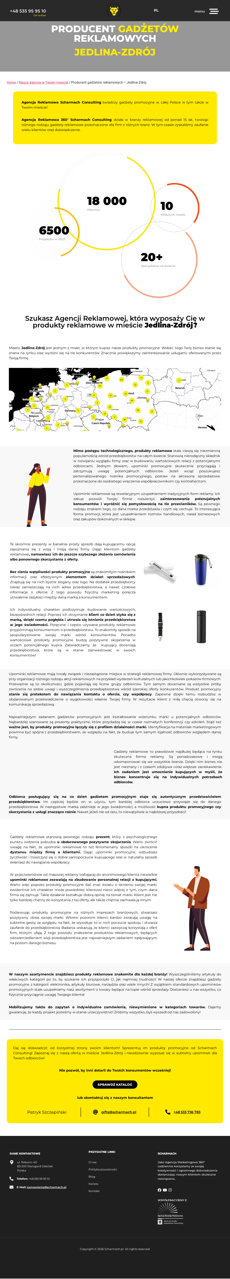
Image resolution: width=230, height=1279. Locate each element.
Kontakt (94, 1191)
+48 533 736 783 (187, 1112)
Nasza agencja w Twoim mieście (43, 82)
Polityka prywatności (103, 1169)
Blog (92, 1177)
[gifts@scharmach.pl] (95, 1112)
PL (156, 10)
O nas (92, 1162)
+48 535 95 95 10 (28, 11)
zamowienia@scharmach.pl (47, 1187)
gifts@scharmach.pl (119, 1112)
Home (11, 82)
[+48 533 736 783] (168, 1112)
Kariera (93, 1184)
